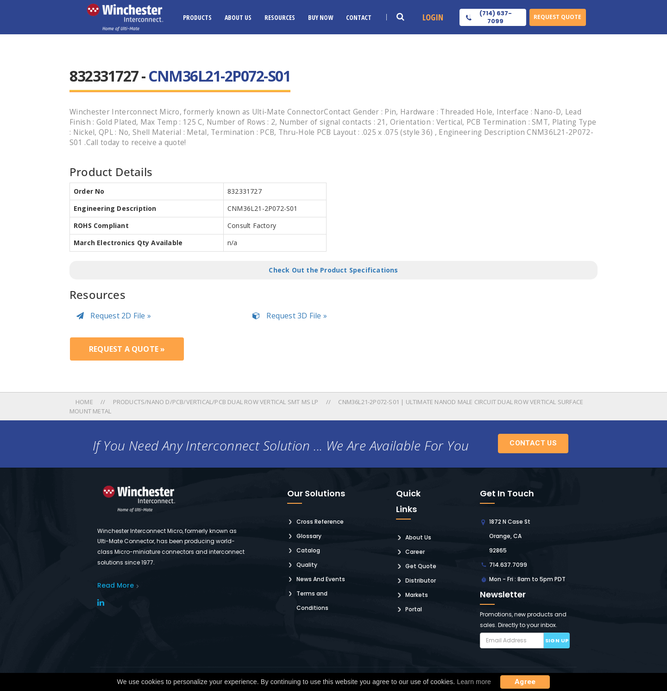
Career (415, 552)
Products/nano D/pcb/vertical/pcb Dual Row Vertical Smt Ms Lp (216, 402)
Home (85, 402)
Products (197, 17)
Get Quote (420, 566)
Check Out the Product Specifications (333, 270)
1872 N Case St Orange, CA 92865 (509, 536)
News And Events (320, 579)
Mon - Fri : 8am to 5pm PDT (527, 579)
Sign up (557, 640)
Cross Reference (320, 522)
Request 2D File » (113, 316)
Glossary (308, 536)
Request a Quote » (127, 349)
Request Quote (557, 17)
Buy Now (320, 17)
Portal (413, 609)
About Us (238, 17)
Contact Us (533, 443)
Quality (306, 565)
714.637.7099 (508, 565)
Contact (358, 17)
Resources (279, 17)
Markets (416, 595)
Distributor (420, 580)
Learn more (474, 681)
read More (115, 585)
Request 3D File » (289, 316)
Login (432, 17)
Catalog (308, 550)
